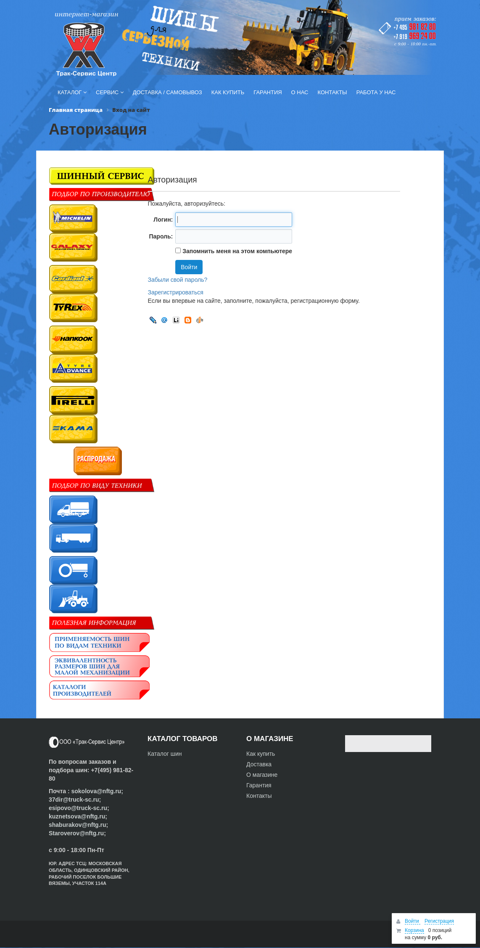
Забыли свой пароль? (178, 279)
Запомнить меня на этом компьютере (236, 251)
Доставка (259, 764)
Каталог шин (165, 753)
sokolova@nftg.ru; (97, 791)
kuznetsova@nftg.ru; (78, 816)
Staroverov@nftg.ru (76, 833)
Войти (412, 921)
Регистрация (439, 921)
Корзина (414, 930)
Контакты (259, 795)
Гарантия (259, 785)
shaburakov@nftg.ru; (78, 824)
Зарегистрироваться (175, 292)
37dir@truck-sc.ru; (75, 799)
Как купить (260, 753)
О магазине (261, 774)
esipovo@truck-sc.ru (78, 808)
